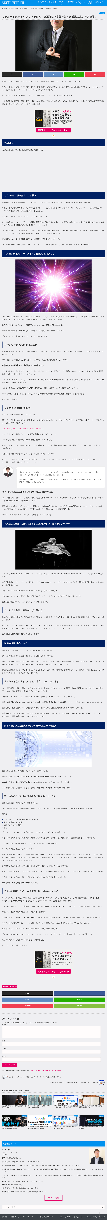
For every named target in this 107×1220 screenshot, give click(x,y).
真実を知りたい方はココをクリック (53, 130)
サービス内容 (69, 3)
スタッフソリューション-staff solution (81, 1217)
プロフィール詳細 (53, 1198)
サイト (4, 1056)
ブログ (61, 3)
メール (4, 1048)
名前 (3, 1041)
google (6, 986)
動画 (91, 3)
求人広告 (14, 986)
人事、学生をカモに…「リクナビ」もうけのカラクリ (22, 428)
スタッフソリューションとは (47, 3)
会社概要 (5, 1217)
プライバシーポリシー (29, 1217)
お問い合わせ (99, 3)
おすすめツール (81, 3)
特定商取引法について (46, 1217)
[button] (62, 114)
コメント (6, 1025)
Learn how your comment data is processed (45, 1070)
